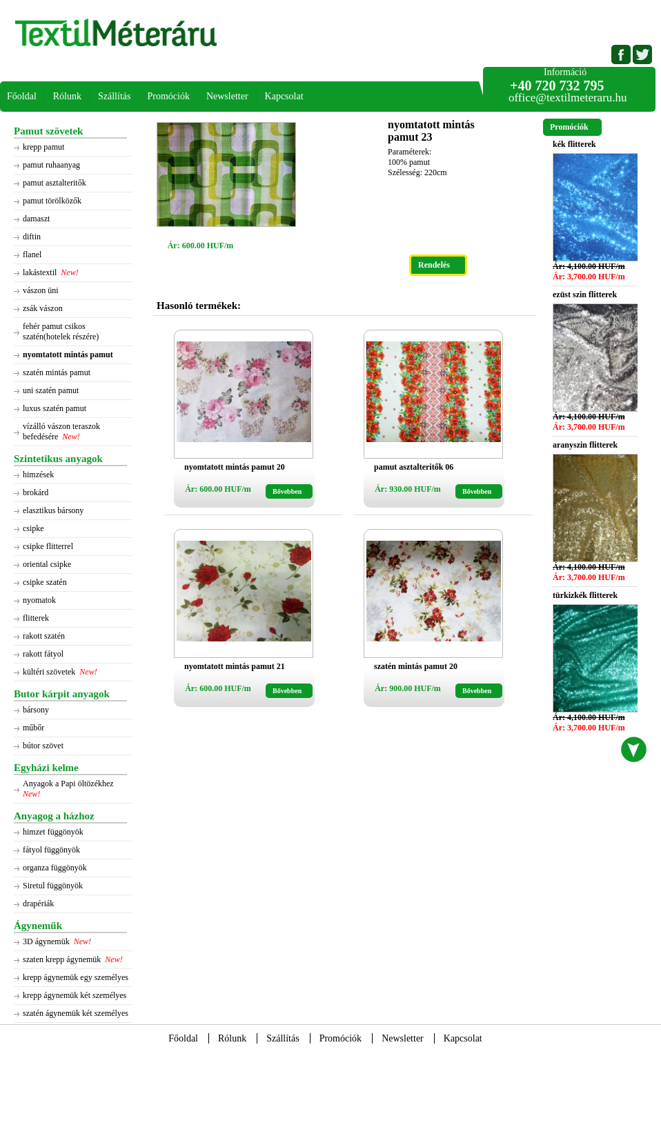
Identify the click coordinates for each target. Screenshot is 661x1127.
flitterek (36, 618)
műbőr (33, 727)
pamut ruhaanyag (51, 165)
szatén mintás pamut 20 (415, 666)
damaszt (36, 218)
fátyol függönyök (51, 850)
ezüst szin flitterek (585, 294)
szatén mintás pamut (56, 372)
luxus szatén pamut (54, 408)
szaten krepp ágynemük (62, 959)
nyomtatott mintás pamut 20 (234, 467)
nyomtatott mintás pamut (68, 354)
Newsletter (227, 96)
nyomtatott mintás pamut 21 (234, 666)
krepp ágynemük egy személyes (75, 977)
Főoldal (22, 96)
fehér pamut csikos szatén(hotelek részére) (61, 331)
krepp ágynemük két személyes (74, 995)
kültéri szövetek (49, 672)
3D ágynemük (46, 941)
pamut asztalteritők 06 (413, 467)
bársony (36, 710)
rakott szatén (44, 636)
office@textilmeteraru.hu (568, 97)
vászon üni (41, 290)
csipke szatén (45, 582)
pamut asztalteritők (54, 183)
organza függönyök (55, 867)
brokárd (35, 492)
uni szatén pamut (51, 390)
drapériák (38, 903)
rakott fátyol (43, 654)
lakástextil (40, 272)
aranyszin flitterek (585, 445)
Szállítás (114, 96)
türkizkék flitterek (585, 595)
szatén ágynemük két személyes (75, 1013)
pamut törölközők (52, 201)
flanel (32, 254)
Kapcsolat (284, 96)
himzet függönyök (53, 832)
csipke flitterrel (48, 546)
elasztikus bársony (53, 510)
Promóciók (168, 96)
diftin (32, 236)
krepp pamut (43, 147)
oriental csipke (47, 564)
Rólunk (67, 96)
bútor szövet (43, 745)
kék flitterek (574, 144)
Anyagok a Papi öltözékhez (69, 783)
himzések (38, 474)
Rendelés (434, 265)
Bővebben (287, 491)
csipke (33, 528)
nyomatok (39, 600)
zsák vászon (43, 308)
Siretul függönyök (53, 885)
